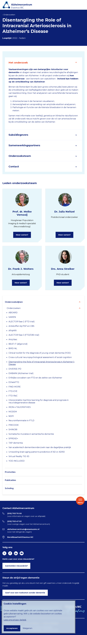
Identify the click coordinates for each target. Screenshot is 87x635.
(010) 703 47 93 (14, 521)
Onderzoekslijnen (14, 302)
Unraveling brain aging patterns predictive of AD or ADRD (37, 452)
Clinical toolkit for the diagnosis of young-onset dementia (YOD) (40, 353)
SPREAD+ (13, 438)
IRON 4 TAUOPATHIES (20, 407)
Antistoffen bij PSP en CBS (21, 326)
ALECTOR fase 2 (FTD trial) (22, 321)
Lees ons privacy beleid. (15, 620)
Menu (80, 501)
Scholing (9, 488)
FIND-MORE (15, 387)
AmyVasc (13, 339)
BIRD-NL (13, 348)
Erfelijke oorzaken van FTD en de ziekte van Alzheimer (35, 378)
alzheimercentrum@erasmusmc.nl (23, 529)
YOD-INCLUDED (17, 461)
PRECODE (14, 425)
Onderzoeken (14, 308)
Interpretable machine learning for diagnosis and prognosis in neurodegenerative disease (39, 401)
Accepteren (12, 628)
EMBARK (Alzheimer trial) (21, 373)
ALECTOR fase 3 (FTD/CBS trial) (24, 335)
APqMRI (13, 330)
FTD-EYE (13, 391)
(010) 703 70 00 (14, 513)
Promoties (10, 472)
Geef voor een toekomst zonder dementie (25, 593)
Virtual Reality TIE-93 (19, 456)
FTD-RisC (13, 396)
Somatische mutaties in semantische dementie (31, 434)
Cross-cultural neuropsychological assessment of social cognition (40, 357)
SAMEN (12, 317)
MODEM (13, 411)
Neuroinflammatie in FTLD (21, 420)
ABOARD (13, 312)
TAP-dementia (16, 443)
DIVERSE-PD (15, 369)
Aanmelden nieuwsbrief (16, 566)
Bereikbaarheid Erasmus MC (20, 537)
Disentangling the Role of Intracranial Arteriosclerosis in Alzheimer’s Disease (41, 363)
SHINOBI (13, 429)
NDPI (11, 416)
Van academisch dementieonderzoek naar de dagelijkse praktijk (40, 447)
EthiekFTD (14, 382)
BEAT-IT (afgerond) (18, 344)
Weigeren (27, 628)
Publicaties (10, 480)
